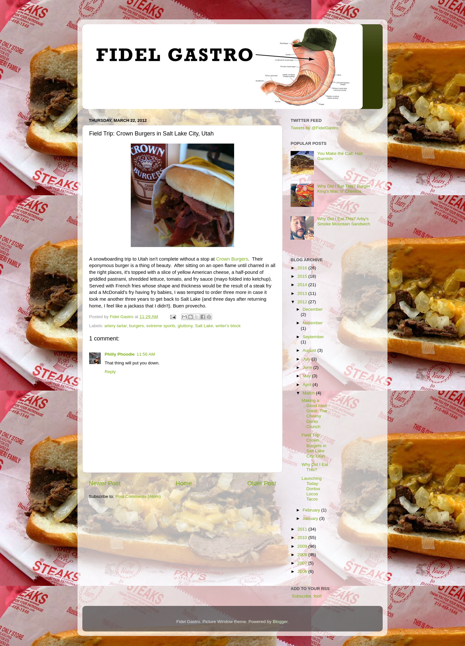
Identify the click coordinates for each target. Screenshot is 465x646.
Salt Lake (204, 325)
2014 (302, 284)
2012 (302, 301)
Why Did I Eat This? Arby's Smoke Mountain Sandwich (343, 221)
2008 (302, 554)
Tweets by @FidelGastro (314, 127)
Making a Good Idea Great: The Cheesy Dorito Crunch (314, 413)
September (313, 336)
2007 (302, 563)
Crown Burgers (232, 259)
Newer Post (104, 483)
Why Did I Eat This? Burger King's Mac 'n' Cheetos (343, 189)
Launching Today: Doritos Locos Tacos (312, 489)
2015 (302, 276)
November (313, 322)
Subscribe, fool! (306, 596)
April (308, 384)
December (313, 309)
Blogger (280, 621)
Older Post (261, 483)
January (311, 518)
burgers (136, 325)
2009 (302, 546)
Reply (110, 371)
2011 (302, 529)
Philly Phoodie (120, 354)
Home (184, 483)
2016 (302, 267)
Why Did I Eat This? (315, 467)
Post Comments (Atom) (138, 496)
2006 (302, 571)
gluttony (185, 325)
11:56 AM (146, 354)
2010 (302, 537)
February (312, 510)
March (309, 393)
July (307, 359)
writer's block (228, 325)
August (310, 350)
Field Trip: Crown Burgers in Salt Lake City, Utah (314, 445)
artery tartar (115, 325)
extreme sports (160, 325)
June (308, 367)
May (307, 375)
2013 (302, 293)
